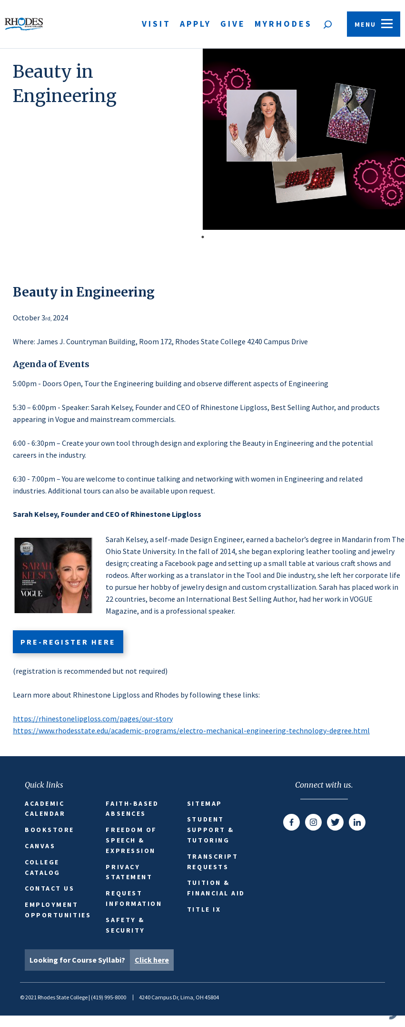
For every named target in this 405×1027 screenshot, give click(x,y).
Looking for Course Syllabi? (102, 960)
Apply (195, 23)
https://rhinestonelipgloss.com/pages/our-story (93, 718)
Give (233, 23)
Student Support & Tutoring (210, 829)
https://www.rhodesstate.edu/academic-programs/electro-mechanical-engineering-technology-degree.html (191, 730)
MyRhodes (283, 23)
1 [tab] (202, 237)
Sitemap (204, 803)
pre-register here (67, 642)
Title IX (204, 909)
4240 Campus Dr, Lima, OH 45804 (179, 997)
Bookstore (49, 829)
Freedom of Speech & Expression (131, 840)
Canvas (40, 846)
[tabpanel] (202, 139)
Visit (156, 23)
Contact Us (50, 888)
